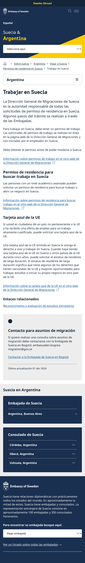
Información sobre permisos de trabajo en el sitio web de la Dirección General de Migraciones (41, 161)
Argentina (39, 63)
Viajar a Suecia (58, 63)
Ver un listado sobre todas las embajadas (30, 544)
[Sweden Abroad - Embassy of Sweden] (18, 11)
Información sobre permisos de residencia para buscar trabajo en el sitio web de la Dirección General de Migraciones (39, 204)
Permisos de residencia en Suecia (22, 68)
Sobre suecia (21, 63)
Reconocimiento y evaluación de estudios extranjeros (38, 306)
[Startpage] (6, 64)
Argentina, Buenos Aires (25, 414)
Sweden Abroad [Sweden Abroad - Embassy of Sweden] (42, 3)
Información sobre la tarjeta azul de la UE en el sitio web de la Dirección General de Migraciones (40, 287)
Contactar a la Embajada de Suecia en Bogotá (38, 357)
